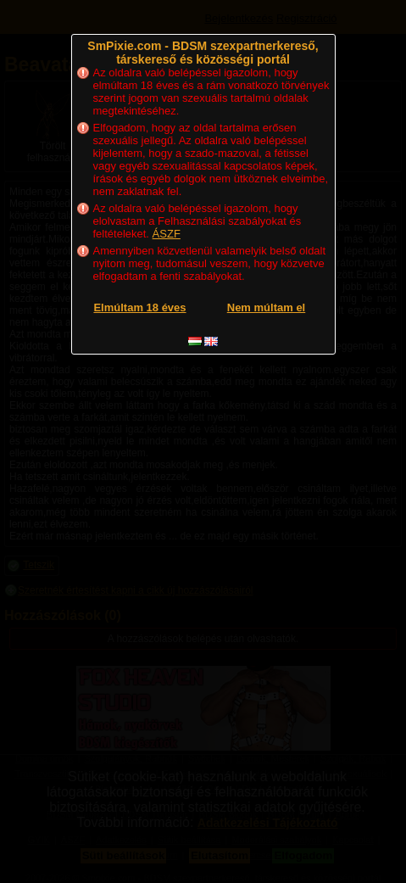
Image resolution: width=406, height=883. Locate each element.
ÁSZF (167, 233)
